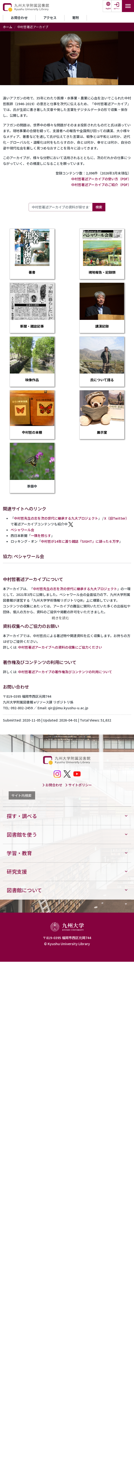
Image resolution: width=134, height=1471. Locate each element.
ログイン (117, 8)
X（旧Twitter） (116, 518)
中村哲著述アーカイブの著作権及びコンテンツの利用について (65, 671)
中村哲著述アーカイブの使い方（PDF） (101, 178)
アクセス (50, 17)
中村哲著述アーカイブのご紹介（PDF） (101, 184)
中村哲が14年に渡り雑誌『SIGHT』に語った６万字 (80, 541)
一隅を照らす (41, 535)
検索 (99, 207)
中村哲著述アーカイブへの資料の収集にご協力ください (60, 647)
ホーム (7, 27)
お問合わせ (19, 17)
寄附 (75, 17)
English (108, 8)
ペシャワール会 (22, 529)
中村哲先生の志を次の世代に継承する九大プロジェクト (56, 518)
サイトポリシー (78, 784)
